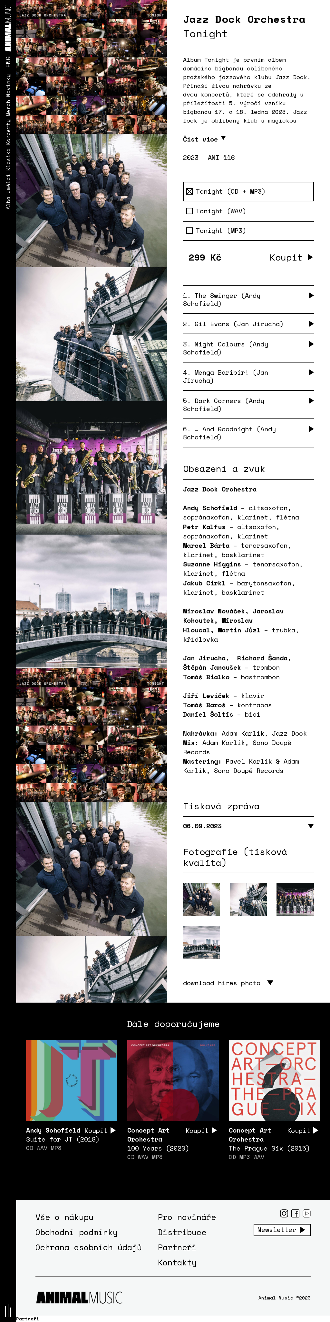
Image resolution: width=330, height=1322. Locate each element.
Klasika (8, 159)
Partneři (177, 1247)
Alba (8, 203)
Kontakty (177, 1262)
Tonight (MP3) (216, 230)
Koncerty (8, 132)
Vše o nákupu (64, 1217)
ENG (8, 62)
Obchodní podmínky (76, 1232)
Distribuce (182, 1232)
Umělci (8, 183)
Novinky (8, 85)
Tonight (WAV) (216, 211)
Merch (8, 108)
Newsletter (276, 1229)
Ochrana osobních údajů (88, 1247)
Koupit (286, 257)
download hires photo (221, 982)
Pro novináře (187, 1217)
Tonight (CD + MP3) (226, 191)
